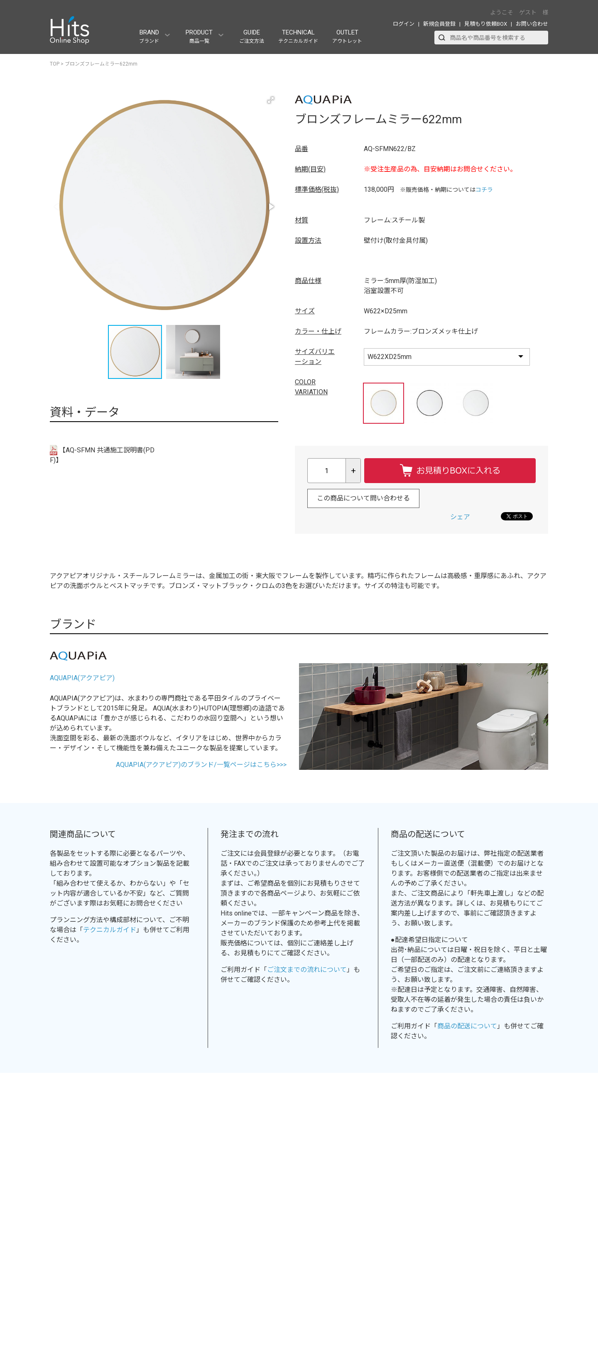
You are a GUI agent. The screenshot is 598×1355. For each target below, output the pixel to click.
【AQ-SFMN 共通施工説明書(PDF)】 (102, 454)
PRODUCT (199, 36)
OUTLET (347, 36)
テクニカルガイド (109, 930)
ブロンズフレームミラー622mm (101, 64)
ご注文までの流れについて (307, 970)
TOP (54, 64)
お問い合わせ (532, 24)
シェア (460, 517)
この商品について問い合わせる (363, 498)
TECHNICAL (298, 36)
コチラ (484, 189)
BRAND (149, 36)
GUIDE (251, 36)
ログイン (403, 24)
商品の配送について (467, 1026)
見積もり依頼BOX (485, 24)
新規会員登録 (439, 24)
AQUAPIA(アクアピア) (82, 678)
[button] (270, 100)
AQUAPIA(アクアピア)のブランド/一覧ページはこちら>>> (201, 765)
